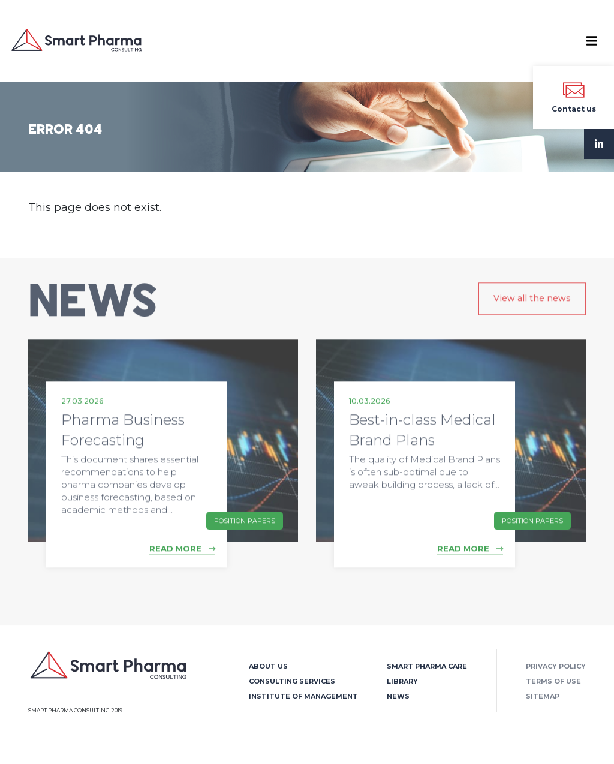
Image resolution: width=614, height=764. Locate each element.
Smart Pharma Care (427, 666)
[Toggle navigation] (592, 41)
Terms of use (553, 681)
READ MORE (182, 556)
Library (402, 681)
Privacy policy (556, 666)
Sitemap (542, 696)
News (398, 696)
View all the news (532, 305)
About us (268, 666)
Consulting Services (292, 681)
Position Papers (244, 528)
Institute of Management (303, 696)
